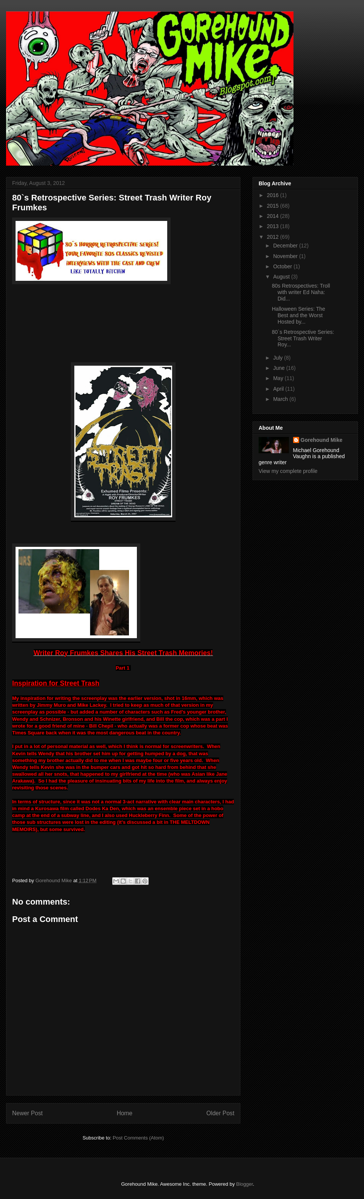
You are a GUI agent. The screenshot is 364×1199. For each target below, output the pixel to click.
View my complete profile (288, 471)
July (278, 358)
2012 (273, 237)
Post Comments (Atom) (138, 1138)
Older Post (220, 1113)
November (286, 256)
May (278, 378)
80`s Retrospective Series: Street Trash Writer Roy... (303, 338)
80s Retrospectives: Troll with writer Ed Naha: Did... (301, 292)
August (282, 277)
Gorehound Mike (321, 440)
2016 (273, 195)
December (286, 246)
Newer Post (27, 1113)
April (279, 389)
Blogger (244, 1184)
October (283, 266)
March (281, 399)
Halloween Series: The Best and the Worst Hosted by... (298, 315)
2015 (273, 206)
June (279, 368)
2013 (273, 226)
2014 (273, 216)
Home (125, 1113)
